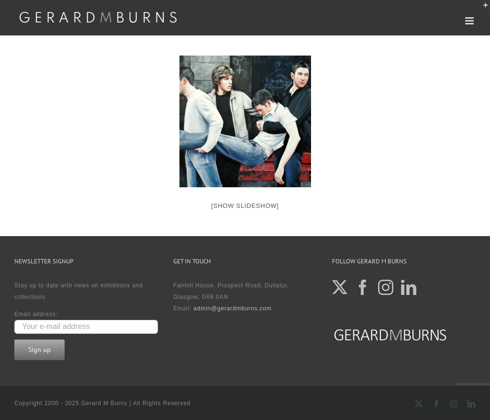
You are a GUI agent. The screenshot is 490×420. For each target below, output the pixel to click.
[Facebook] (363, 287)
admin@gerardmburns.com (232, 308)
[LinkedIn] (409, 287)
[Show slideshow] (244, 205)
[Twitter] (340, 287)
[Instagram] (386, 287)
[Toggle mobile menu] (470, 21)
